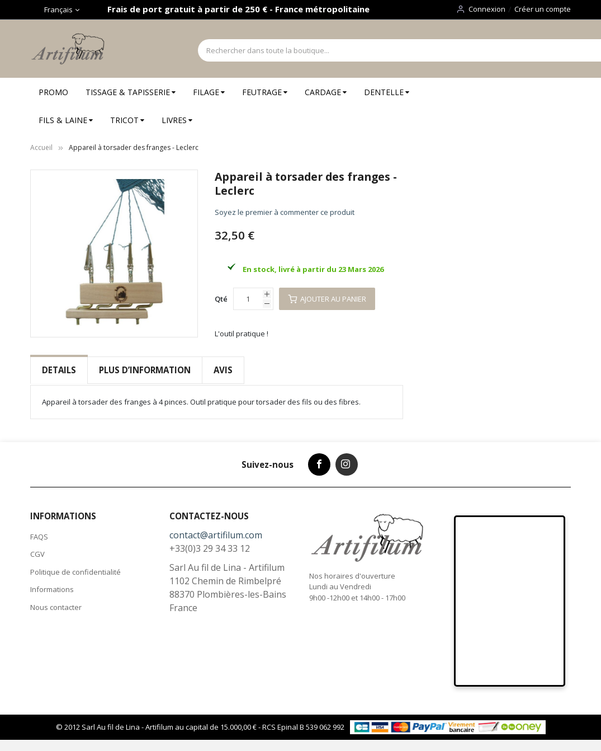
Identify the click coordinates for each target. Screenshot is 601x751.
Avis (223, 370)
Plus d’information (145, 370)
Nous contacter (56, 607)
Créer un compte (542, 9)
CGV (37, 554)
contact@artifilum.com (215, 535)
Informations (52, 589)
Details (59, 370)
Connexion (487, 9)
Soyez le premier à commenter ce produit (284, 212)
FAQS (39, 537)
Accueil (41, 147)
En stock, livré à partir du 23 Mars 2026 (313, 269)
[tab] (59, 370)
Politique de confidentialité (75, 572)
